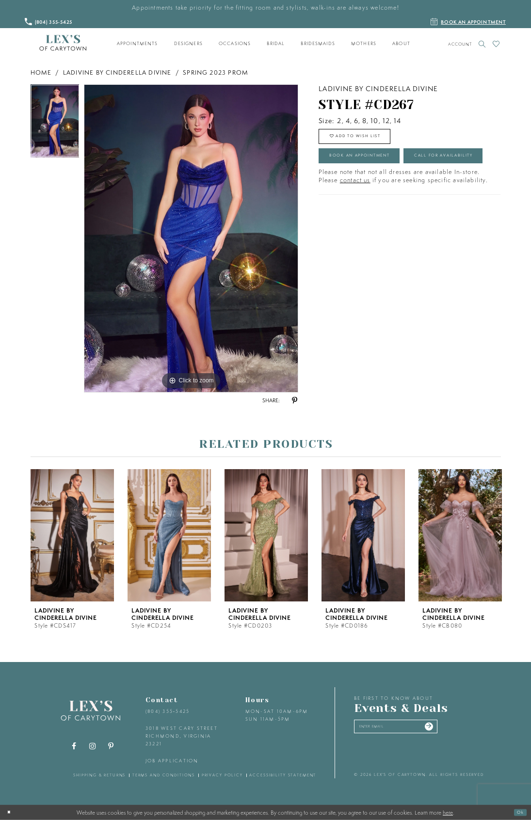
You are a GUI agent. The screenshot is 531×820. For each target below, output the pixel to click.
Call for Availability (373, 194)
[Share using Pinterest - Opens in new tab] (295, 401)
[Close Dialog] (11, 812)
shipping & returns (99, 775)
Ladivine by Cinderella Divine (117, 72)
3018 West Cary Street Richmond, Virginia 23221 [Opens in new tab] (181, 735)
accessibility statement (282, 775)
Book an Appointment (375, 167)
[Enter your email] (413, 729)
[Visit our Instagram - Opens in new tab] (92, 746)
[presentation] (72, 535)
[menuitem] (137, 43)
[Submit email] (460, 729)
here (448, 812)
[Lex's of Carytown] (62, 43)
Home (41, 72)
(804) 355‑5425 (167, 711)
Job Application (172, 760)
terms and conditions (163, 775)
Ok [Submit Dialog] (518, 812)
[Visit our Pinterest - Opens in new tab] (110, 746)
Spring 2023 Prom (215, 72)
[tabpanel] (55, 123)
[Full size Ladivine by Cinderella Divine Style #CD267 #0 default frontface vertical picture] (191, 238)
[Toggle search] (482, 43)
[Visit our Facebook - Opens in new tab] (74, 746)
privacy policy (222, 775)
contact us (355, 222)
